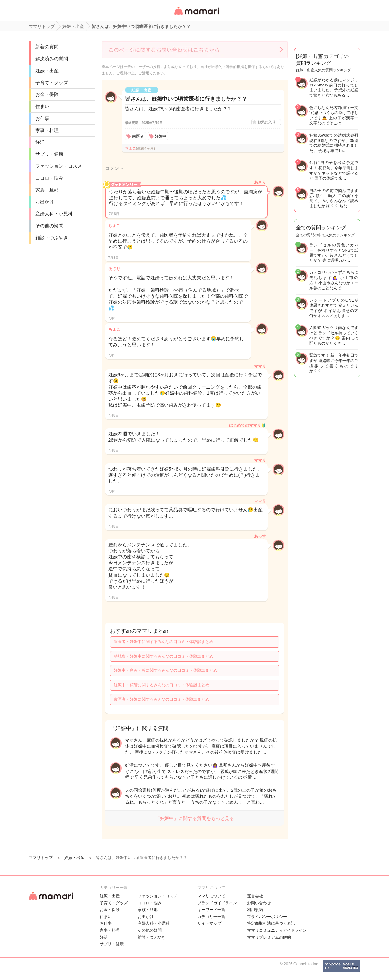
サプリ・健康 (49, 154)
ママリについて (211, 896)
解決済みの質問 (51, 58)
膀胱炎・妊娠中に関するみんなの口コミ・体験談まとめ (163, 656)
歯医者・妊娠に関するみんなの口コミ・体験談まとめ (161, 699)
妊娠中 (160, 136)
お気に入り (268, 122)
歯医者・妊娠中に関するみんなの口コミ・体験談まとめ (163, 641)
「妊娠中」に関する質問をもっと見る (194, 818)
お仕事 (42, 118)
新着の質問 (47, 46)
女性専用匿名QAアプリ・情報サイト (196, 15)
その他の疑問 (49, 225)
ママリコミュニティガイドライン (277, 930)
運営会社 (255, 896)
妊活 (40, 142)
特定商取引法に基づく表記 (271, 923)
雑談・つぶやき (51, 237)
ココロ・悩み (49, 178)
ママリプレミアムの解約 (269, 937)
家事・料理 (47, 130)
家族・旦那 (47, 190)
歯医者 (138, 136)
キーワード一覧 (211, 909)
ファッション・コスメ (58, 166)
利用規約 (255, 909)
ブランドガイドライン (217, 903)
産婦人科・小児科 (54, 213)
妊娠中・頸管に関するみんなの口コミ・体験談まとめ (161, 685)
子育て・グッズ (51, 82)
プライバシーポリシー (267, 916)
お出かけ (44, 201)
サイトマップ (209, 923)
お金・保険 (47, 94)
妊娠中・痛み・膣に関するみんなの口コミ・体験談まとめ (165, 670)
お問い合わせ (259, 903)
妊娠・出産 (47, 70)
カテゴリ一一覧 (211, 916)
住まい (42, 106)
